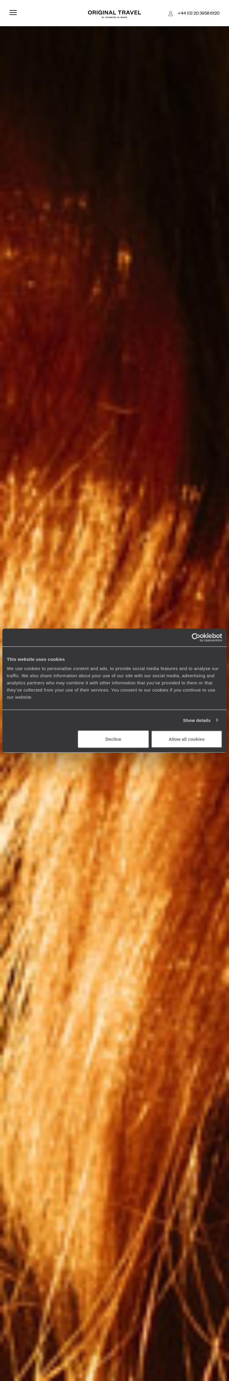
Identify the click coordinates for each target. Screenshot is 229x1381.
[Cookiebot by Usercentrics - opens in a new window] (196, 637)
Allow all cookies (186, 739)
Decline (113, 739)
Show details (197, 720)
